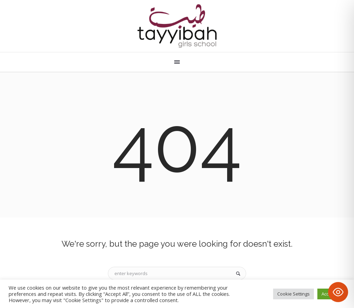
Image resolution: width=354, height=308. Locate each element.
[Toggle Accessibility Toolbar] (338, 292)
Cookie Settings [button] (293, 294)
